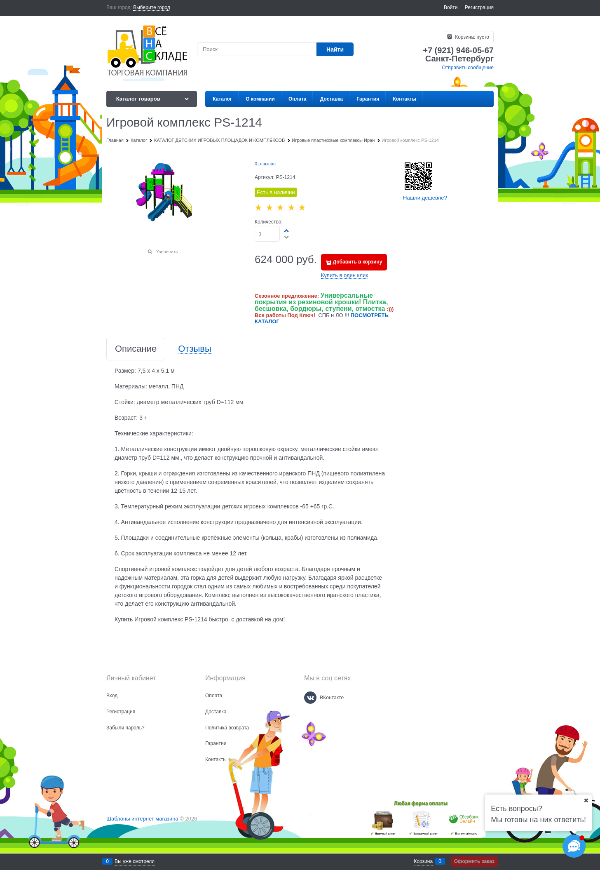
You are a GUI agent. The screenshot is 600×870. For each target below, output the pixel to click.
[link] (151, 8)
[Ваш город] (586, 800)
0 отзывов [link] (265, 163)
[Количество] (267, 234)
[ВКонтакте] (310, 697)
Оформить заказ (474, 861)
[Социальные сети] (574, 846)
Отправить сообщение (468, 68)
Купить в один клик (344, 275)
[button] (287, 230)
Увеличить (167, 251)
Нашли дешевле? (425, 198)
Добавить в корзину (357, 262)
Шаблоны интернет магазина (142, 819)
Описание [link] (136, 349)
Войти (451, 7)
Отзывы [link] (194, 349)
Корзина (423, 861)
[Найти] (335, 49)
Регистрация (479, 7)
